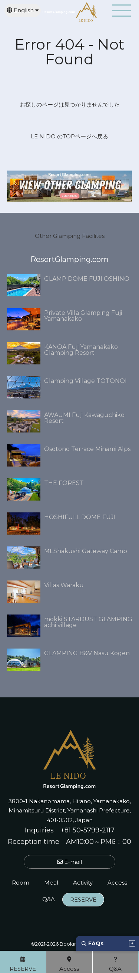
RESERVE (83, 899)
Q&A (48, 899)
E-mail (69, 861)
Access (117, 882)
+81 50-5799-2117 (87, 830)
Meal (51, 882)
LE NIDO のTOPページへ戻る (69, 136)
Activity (83, 882)
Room (20, 882)
